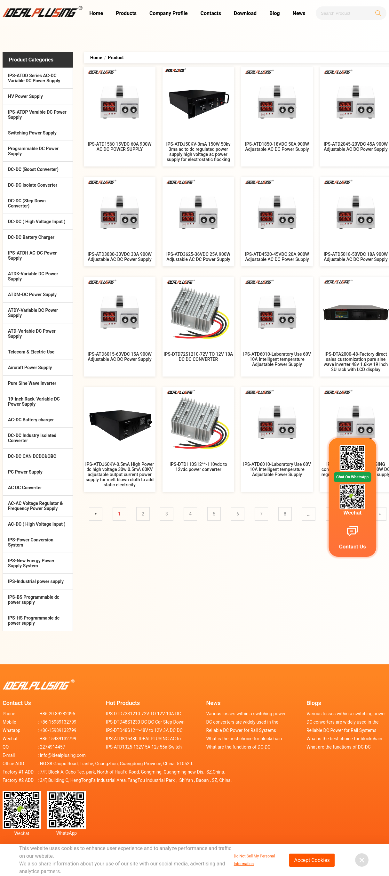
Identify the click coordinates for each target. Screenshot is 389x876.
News (299, 13)
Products (126, 13)
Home (96, 13)
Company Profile (168, 13)
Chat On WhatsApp (352, 477)
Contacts (211, 13)
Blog (274, 13)
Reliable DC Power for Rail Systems (241, 730)
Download (245, 13)
